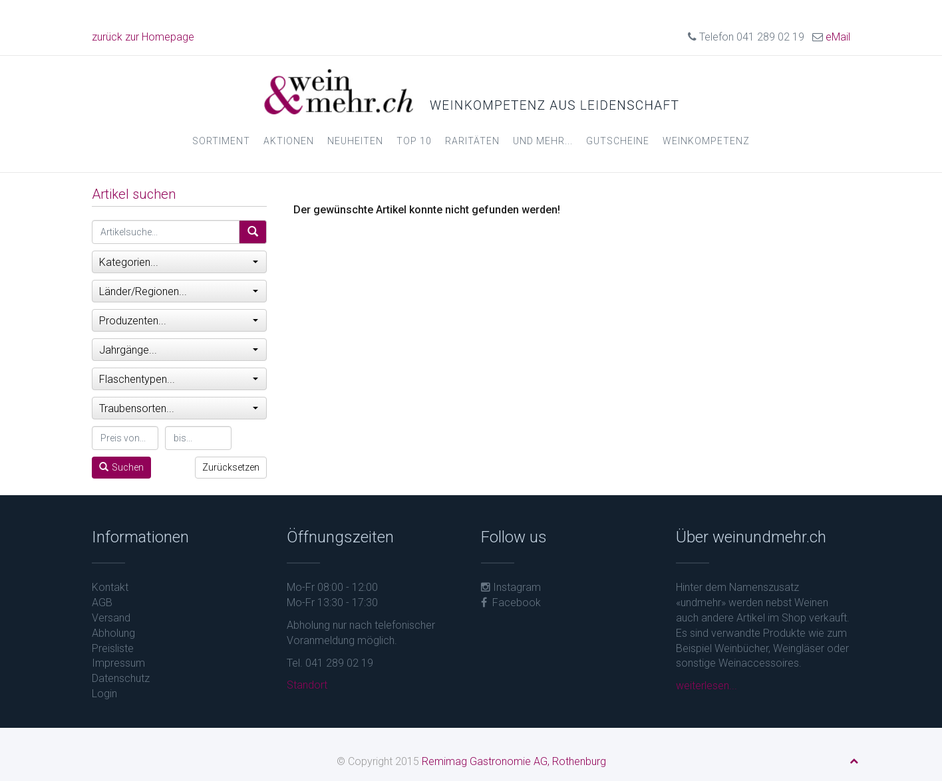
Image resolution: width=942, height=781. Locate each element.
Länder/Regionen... (178, 291)
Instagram (511, 587)
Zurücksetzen (230, 467)
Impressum (118, 663)
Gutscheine (617, 141)
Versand (111, 618)
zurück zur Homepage (143, 37)
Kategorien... (178, 262)
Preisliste (113, 648)
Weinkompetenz (706, 141)
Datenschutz (121, 678)
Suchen (121, 467)
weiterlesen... (706, 685)
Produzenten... (178, 320)
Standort (307, 685)
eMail (838, 37)
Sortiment (221, 141)
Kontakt (110, 587)
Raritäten (472, 141)
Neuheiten (355, 141)
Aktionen (288, 141)
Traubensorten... (178, 408)
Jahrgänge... (178, 350)
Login (104, 693)
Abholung (113, 633)
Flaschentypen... (178, 379)
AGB (102, 602)
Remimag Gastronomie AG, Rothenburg (514, 761)
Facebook (511, 602)
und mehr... (543, 141)
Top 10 (414, 141)
